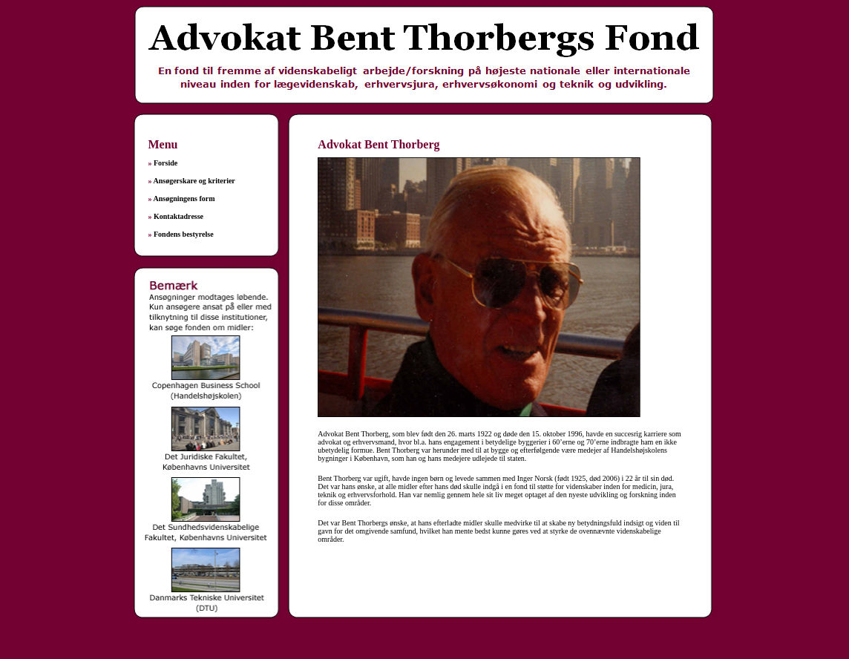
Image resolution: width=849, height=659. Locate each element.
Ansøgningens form (183, 198)
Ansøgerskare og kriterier (194, 181)
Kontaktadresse (178, 216)
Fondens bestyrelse (184, 234)
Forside (165, 163)
